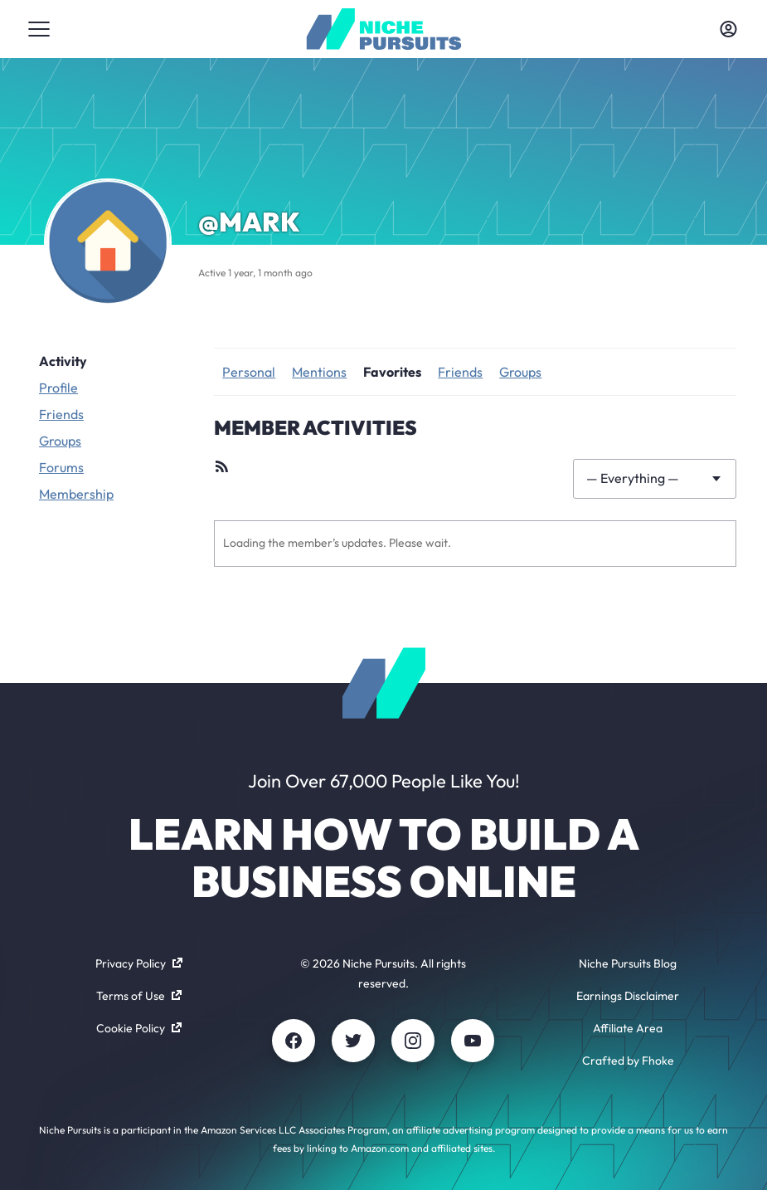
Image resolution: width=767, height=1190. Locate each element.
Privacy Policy (138, 963)
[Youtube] (472, 1040)
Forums (61, 467)
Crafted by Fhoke (628, 1060)
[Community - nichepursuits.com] (383, 29)
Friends (61, 414)
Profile (58, 387)
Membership (76, 493)
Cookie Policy (139, 1028)
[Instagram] (412, 1040)
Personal (248, 371)
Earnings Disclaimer (627, 995)
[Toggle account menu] (728, 29)
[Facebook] (293, 1040)
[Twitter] (353, 1040)
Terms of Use (139, 995)
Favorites (392, 371)
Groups (60, 440)
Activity (63, 361)
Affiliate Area (628, 1028)
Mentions (319, 371)
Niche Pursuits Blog (628, 963)
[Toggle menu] (39, 29)
